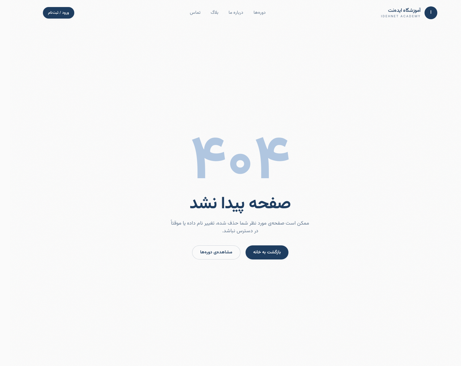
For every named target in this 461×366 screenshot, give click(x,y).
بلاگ (205, 13)
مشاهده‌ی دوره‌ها (206, 252)
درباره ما (226, 13)
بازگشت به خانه (257, 252)
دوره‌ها (250, 13)
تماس (185, 13)
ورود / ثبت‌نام (49, 13)
